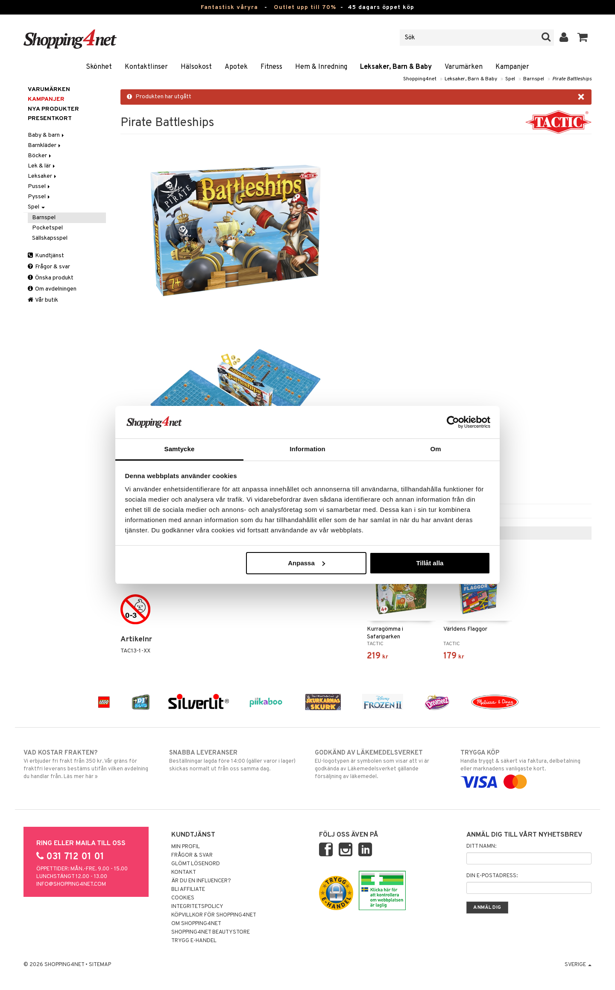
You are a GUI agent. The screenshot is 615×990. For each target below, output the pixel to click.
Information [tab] (307, 448)
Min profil (185, 846)
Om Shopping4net (196, 923)
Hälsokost (196, 67)
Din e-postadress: (492, 875)
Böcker (40, 155)
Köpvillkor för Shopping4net (213, 915)
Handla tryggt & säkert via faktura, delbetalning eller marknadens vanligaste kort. (526, 767)
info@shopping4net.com (71, 884)
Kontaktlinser (146, 67)
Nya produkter (53, 109)
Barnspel (533, 79)
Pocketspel (47, 228)
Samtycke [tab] (179, 448)
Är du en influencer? (201, 881)
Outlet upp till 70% (305, 7)
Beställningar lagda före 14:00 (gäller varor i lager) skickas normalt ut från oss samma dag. (234, 761)
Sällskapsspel (49, 238)
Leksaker (43, 176)
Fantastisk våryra (229, 7)
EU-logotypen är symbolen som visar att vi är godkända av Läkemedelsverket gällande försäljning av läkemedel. (380, 764)
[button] (583, 37)
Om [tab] (435, 448)
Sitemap (100, 964)
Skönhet (99, 67)
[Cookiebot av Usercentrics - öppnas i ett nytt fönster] (453, 422)
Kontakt (183, 872)
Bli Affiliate (188, 889)
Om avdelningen (52, 289)
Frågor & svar (49, 266)
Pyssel (39, 196)
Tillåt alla (429, 563)
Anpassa (306, 563)
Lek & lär (42, 166)
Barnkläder (45, 145)
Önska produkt (50, 278)
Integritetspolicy (197, 906)
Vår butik (43, 300)
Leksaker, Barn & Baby (396, 67)
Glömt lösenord (195, 864)
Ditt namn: (481, 846)
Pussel (39, 186)
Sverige (578, 964)
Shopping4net (419, 79)
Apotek (236, 67)
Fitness (271, 67)
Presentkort (50, 118)
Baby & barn (46, 135)
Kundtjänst (46, 255)
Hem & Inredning (321, 67)
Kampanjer (512, 67)
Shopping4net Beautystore (210, 932)
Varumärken (464, 67)
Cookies (182, 898)
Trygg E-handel (194, 940)
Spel (510, 79)
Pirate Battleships (572, 79)
